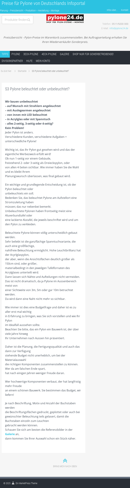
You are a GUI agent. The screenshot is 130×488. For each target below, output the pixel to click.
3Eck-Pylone (30, 54)
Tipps (5, 54)
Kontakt (124, 10)
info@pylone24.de (119, 28)
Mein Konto (43, 61)
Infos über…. (112, 10)
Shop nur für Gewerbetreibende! (93, 54)
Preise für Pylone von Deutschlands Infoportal (43, 3)
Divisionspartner (12, 61)
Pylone (16, 54)
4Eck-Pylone (49, 54)
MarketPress (24, 483)
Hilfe (29, 61)
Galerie (64, 54)
